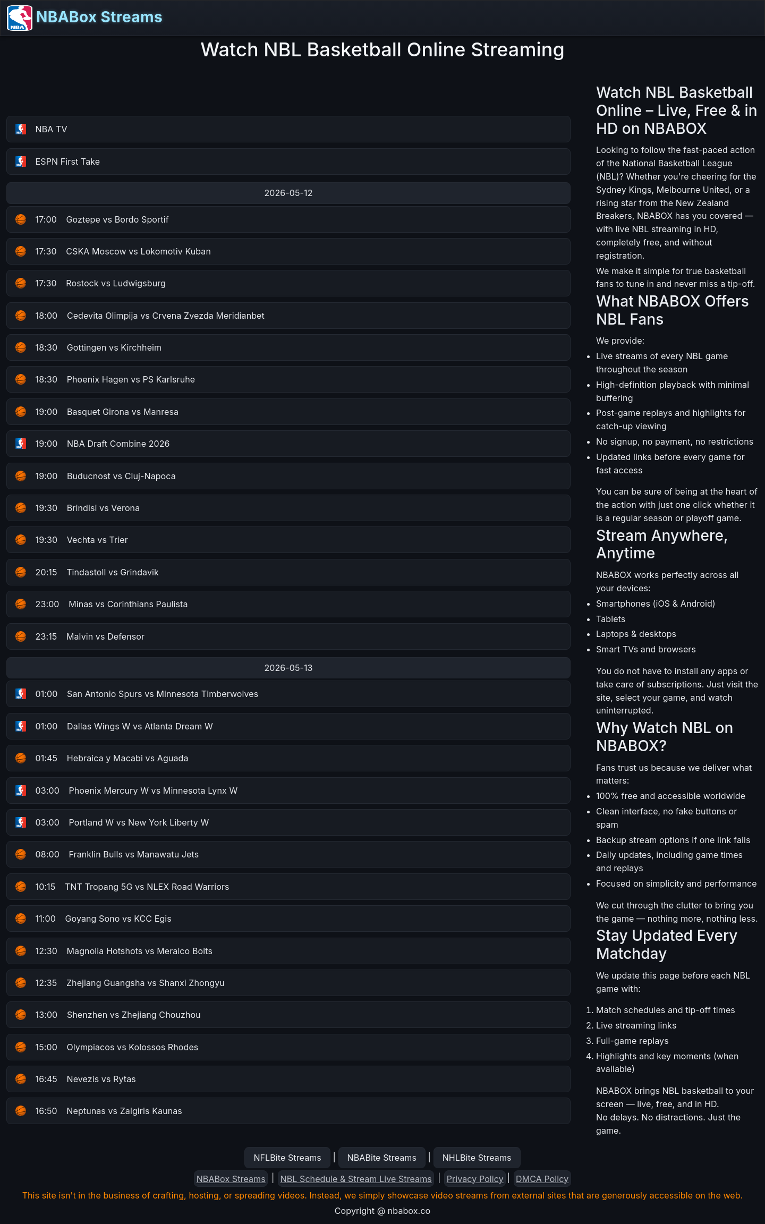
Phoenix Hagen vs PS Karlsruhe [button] (105, 379)
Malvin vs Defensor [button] (79, 636)
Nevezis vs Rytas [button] (75, 1079)
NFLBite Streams (287, 1157)
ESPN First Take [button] (57, 161)
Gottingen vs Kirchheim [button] (88, 347)
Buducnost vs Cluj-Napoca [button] (95, 476)
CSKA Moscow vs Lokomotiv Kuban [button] (113, 251)
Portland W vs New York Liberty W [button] (112, 822)
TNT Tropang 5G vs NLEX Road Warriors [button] (122, 886)
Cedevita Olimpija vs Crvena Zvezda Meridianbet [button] (140, 315)
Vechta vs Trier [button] (71, 539)
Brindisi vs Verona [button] (77, 508)
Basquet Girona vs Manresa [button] (96, 411)
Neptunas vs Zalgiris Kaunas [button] (98, 1110)
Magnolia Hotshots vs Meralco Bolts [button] (113, 951)
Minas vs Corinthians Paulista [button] (101, 604)
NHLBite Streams (477, 1157)
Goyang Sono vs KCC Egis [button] (93, 918)
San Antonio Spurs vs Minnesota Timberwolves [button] (136, 693)
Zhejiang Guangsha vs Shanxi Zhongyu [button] (120, 982)
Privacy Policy (475, 1179)
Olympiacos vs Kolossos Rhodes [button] (106, 1047)
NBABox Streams (85, 18)
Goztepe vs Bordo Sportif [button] (92, 219)
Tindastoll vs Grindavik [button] (87, 572)
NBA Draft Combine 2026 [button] (92, 443)
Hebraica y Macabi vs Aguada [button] (102, 758)
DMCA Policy (542, 1179)
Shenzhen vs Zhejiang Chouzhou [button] (108, 1014)
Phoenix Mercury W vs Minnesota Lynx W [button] (126, 790)
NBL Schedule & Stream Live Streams (356, 1179)
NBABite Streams (382, 1157)
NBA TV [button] (41, 129)
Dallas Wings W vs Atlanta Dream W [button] (114, 726)
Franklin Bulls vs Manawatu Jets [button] (107, 854)
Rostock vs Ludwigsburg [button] (90, 283)
